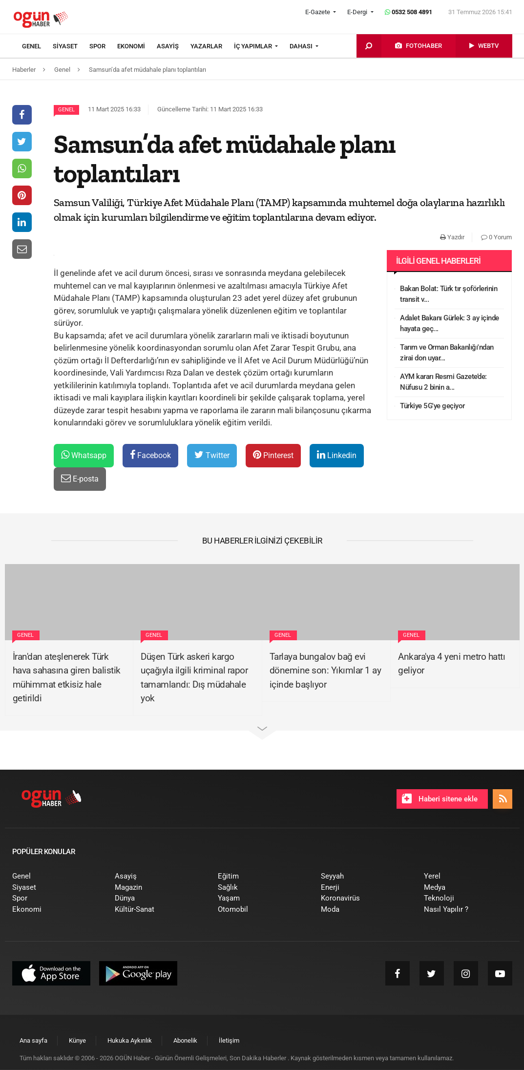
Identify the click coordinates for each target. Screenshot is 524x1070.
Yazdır (452, 237)
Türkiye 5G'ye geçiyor (432, 405)
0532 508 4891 (408, 12)
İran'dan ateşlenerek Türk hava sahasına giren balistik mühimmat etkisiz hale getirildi (67, 677)
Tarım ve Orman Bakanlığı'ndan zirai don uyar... (447, 353)
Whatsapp (83, 455)
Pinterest (273, 455)
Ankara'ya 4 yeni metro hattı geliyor (451, 663)
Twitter (212, 455)
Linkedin (336, 455)
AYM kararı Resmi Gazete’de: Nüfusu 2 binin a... (443, 382)
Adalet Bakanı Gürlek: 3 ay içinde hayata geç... (449, 324)
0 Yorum (496, 237)
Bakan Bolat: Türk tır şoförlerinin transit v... (448, 294)
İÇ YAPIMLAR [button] (253, 46)
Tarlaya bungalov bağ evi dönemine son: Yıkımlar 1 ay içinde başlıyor (325, 670)
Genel (66, 109)
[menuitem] (37, 46)
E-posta (80, 478)
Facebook (150, 455)
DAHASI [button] (302, 46)
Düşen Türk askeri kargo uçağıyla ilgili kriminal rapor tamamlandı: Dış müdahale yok (194, 677)
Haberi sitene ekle (440, 798)
